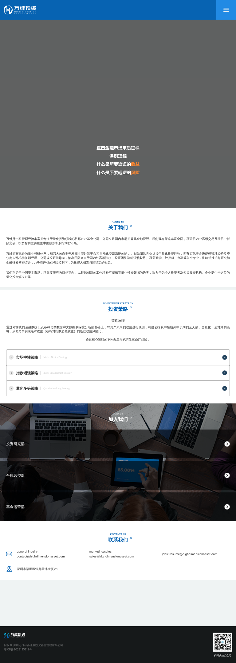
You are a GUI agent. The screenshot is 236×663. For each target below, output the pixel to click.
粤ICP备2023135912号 (18, 649)
